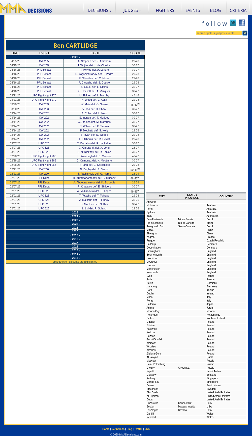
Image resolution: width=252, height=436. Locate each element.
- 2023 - (75, 220)
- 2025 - (75, 212)
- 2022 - (75, 223)
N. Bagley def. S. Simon (94, 169)
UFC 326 (44, 143)
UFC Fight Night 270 (44, 95)
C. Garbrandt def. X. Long (94, 147)
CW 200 (44, 169)
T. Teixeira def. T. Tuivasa (94, 195)
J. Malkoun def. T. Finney (94, 199)
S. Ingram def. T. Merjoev (94, 117)
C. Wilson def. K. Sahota (95, 126)
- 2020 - (75, 231)
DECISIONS (99, 10)
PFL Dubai (44, 177)
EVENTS (193, 10)
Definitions (117, 429)
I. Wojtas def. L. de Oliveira (94, 65)
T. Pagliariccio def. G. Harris (95, 173)
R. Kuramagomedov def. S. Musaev (94, 177)
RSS (147, 429)
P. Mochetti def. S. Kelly (94, 130)
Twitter (138, 429)
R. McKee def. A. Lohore (95, 69)
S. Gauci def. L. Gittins (95, 86)
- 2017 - (75, 242)
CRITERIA (238, 10)
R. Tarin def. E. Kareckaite (95, 164)
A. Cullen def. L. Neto (94, 113)
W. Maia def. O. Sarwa (95, 104)
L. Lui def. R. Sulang (94, 208)
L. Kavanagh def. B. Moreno (95, 156)
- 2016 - (75, 246)
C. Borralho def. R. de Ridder (94, 143)
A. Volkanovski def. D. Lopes (94, 191)
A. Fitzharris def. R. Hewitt (95, 139)
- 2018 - (75, 238)
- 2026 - (75, 57)
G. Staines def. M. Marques (94, 121)
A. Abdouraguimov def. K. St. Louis (94, 182)
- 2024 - (75, 216)
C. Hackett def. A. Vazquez (94, 91)
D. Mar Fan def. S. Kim (95, 204)
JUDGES (132, 10)
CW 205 (44, 61)
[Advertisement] (97, 26)
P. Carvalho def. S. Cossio (95, 82)
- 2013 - (75, 257)
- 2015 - (75, 250)
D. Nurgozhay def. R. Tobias (94, 151)
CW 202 (44, 113)
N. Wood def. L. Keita (94, 99)
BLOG (215, 10)
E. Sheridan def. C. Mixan (94, 78)
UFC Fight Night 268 (44, 156)
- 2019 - (75, 235)
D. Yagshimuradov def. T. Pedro (94, 73)
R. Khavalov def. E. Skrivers (95, 186)
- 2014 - (75, 254)
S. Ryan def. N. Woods (95, 134)
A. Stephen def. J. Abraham (94, 61)
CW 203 (44, 104)
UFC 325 (44, 191)
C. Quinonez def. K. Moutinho (95, 160)
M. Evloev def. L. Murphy (94, 95)
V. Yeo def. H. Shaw (94, 109)
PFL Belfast (44, 69)
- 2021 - (75, 227)
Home (105, 429)
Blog (129, 429)
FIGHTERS (165, 10)
